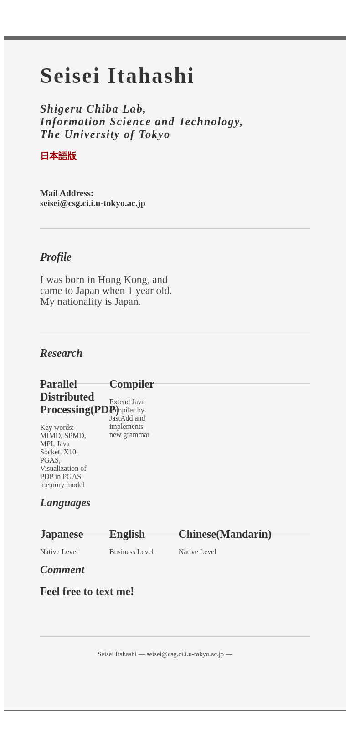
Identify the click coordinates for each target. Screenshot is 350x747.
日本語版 (58, 156)
